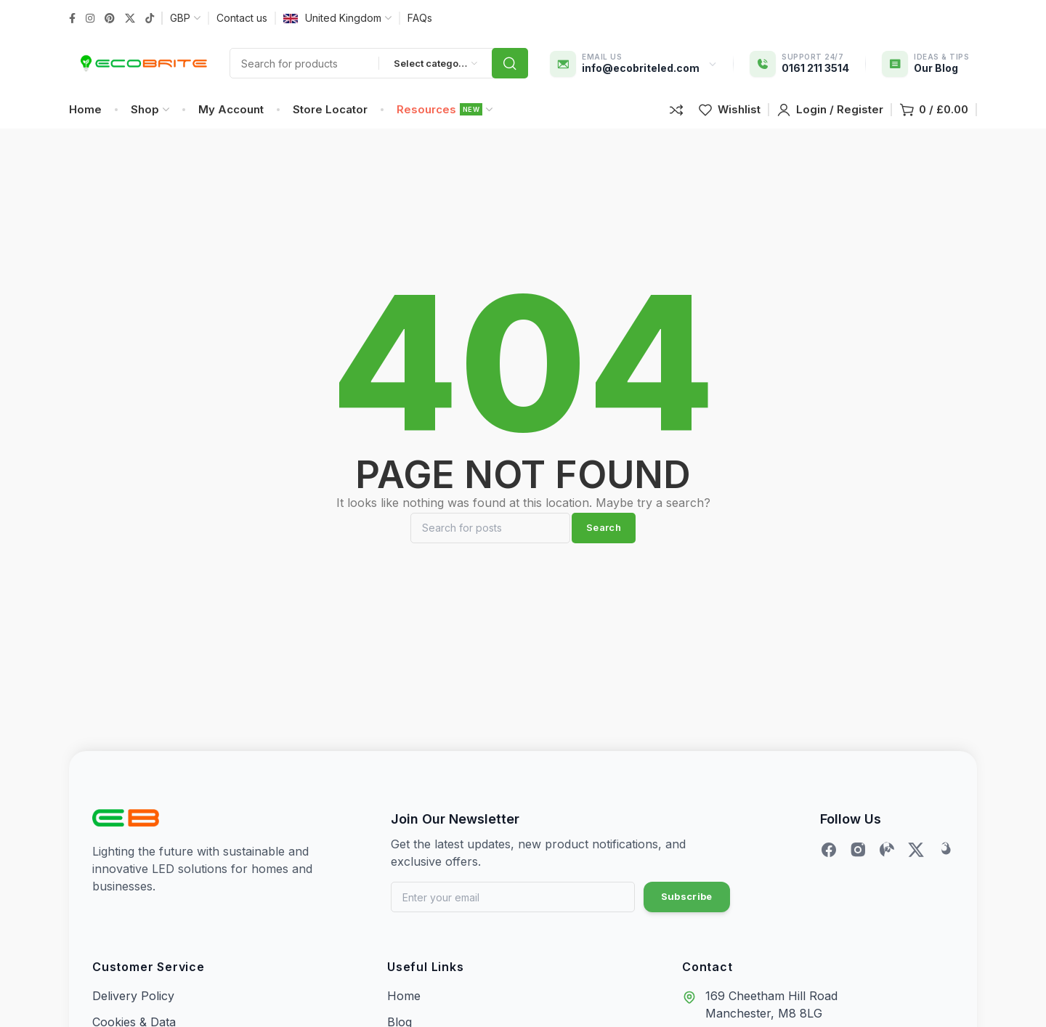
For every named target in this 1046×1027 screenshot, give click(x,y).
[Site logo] (142, 69)
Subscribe (687, 913)
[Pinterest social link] (110, 18)
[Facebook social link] (72, 18)
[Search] (490, 544)
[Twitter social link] (130, 18)
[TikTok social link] (149, 18)
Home (404, 1011)
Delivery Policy (133, 1011)
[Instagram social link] (90, 18)
